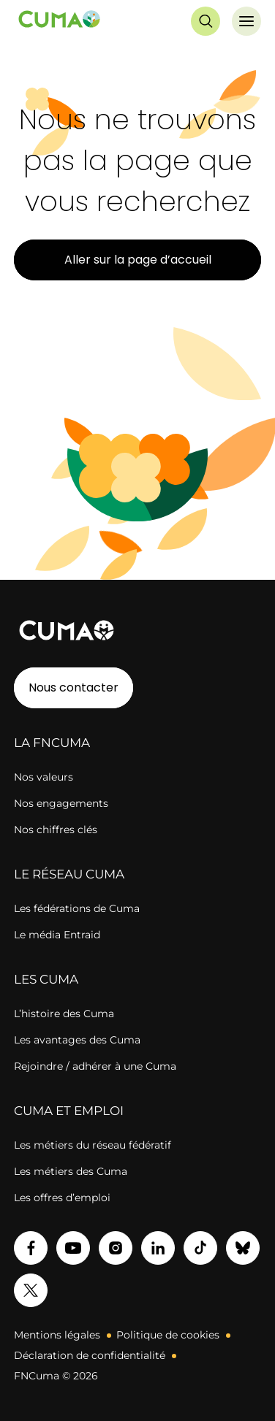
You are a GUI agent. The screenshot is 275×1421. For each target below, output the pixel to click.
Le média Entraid (57, 934)
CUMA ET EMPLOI (69, 1110)
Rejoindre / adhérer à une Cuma (95, 1066)
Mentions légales (57, 1334)
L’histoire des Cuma (64, 1013)
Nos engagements (61, 803)
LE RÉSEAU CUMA (69, 874)
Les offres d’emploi (62, 1197)
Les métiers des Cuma (70, 1171)
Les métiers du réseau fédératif (92, 1145)
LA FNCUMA (52, 742)
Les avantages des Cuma (77, 1039)
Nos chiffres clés (55, 829)
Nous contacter (73, 687)
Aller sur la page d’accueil (137, 259)
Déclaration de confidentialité (89, 1355)
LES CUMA (46, 979)
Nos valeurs (43, 777)
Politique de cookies (167, 1334)
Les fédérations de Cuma (77, 908)
